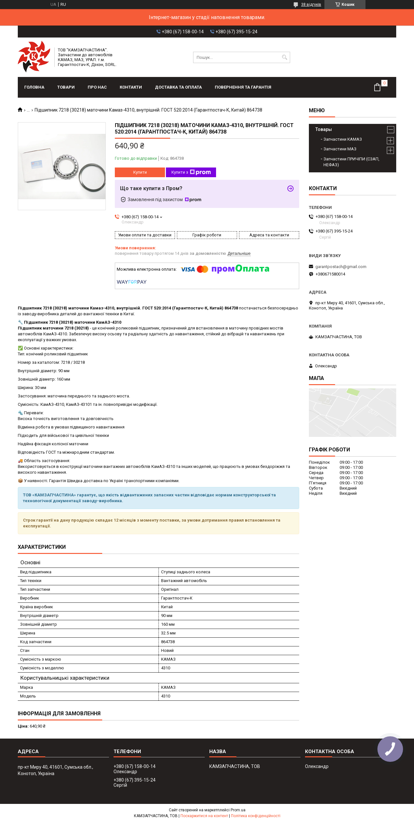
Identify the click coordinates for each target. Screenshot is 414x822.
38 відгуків (311, 4)
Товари (66, 87)
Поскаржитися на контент (204, 816)
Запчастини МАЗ (339, 148)
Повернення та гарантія (243, 87)
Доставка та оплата (178, 87)
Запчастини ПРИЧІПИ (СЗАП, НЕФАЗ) (351, 162)
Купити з (191, 172)
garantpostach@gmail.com (340, 266)
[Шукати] (284, 57)
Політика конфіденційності (255, 816)
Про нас (97, 87)
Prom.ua (238, 810)
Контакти (131, 87)
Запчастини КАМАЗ (342, 139)
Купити (140, 172)
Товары (323, 129)
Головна (34, 87)
